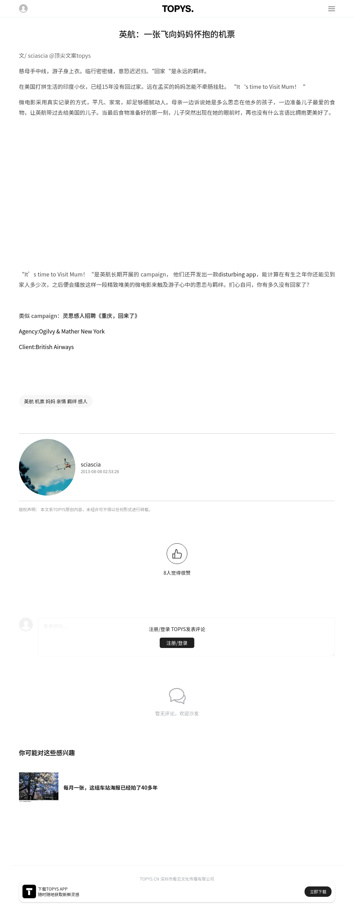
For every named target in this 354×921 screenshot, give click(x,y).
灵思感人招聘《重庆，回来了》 (101, 315)
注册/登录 (177, 642)
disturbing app (237, 274)
